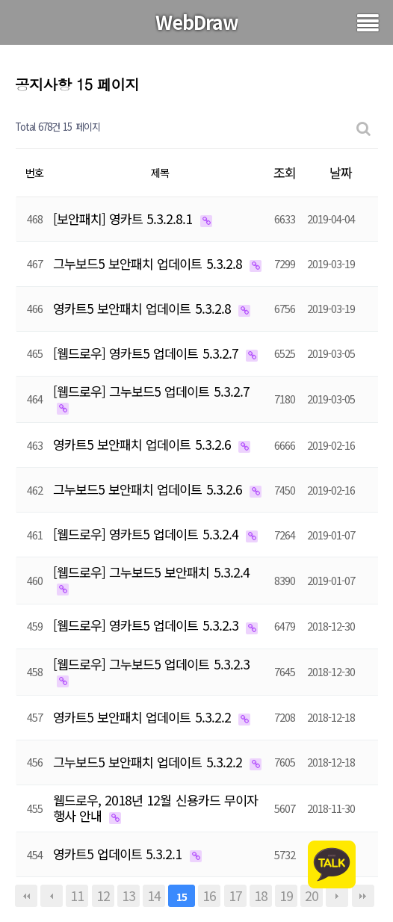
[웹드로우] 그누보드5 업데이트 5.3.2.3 (151, 664)
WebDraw (196, 21)
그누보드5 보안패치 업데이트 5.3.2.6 (149, 489)
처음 (26, 896)
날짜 (340, 172)
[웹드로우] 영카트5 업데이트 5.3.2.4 (147, 534)
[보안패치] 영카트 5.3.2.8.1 (124, 218)
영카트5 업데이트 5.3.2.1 (119, 853)
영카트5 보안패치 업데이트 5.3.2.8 (144, 308)
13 (128, 895)
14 (154, 895)
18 (260, 895)
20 (311, 895)
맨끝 (363, 896)
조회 (284, 172)
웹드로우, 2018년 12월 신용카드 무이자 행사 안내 (155, 807)
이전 (51, 896)
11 (77, 895)
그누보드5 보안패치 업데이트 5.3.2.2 (149, 761)
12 (103, 895)
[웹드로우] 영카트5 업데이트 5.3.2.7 (147, 353)
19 (286, 895)
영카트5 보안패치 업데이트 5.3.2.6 (144, 444)
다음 (337, 896)
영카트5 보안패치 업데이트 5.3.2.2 (144, 717)
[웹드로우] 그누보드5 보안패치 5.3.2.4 (151, 572)
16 (209, 895)
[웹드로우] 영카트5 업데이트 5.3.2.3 (147, 625)
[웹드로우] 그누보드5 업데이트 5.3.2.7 (151, 391)
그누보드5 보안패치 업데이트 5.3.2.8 (149, 263)
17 (235, 895)
